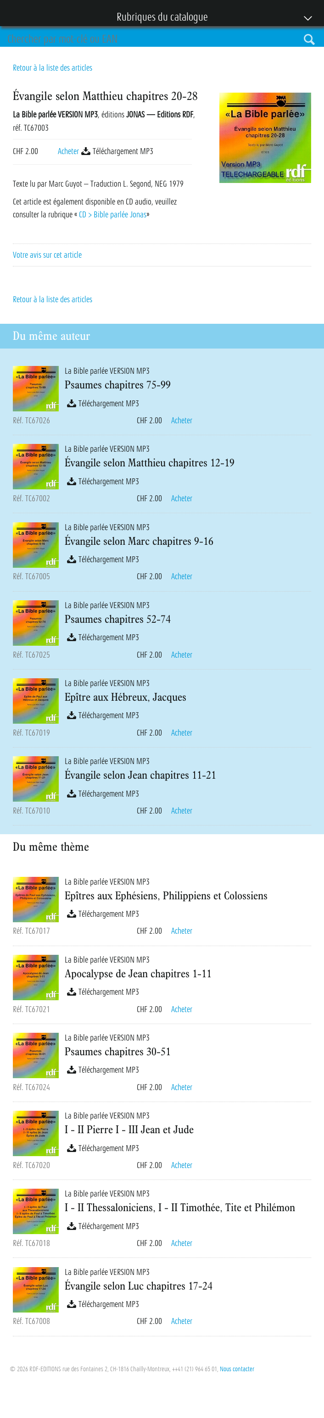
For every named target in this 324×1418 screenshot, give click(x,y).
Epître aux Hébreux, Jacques (125, 696)
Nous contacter (237, 1369)
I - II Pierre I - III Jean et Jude (129, 1129)
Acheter (68, 151)
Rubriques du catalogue (157, 18)
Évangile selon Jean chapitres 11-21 (140, 774)
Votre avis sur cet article (47, 255)
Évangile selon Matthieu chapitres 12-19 (150, 462)
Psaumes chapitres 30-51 (118, 1051)
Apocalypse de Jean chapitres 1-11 (138, 973)
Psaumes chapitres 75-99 (118, 384)
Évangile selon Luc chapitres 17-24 (138, 1285)
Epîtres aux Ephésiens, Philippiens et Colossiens (166, 895)
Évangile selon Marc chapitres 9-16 (139, 540)
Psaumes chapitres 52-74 (118, 618)
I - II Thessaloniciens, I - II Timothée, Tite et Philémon (180, 1207)
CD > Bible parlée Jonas (112, 215)
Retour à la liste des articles (52, 68)
